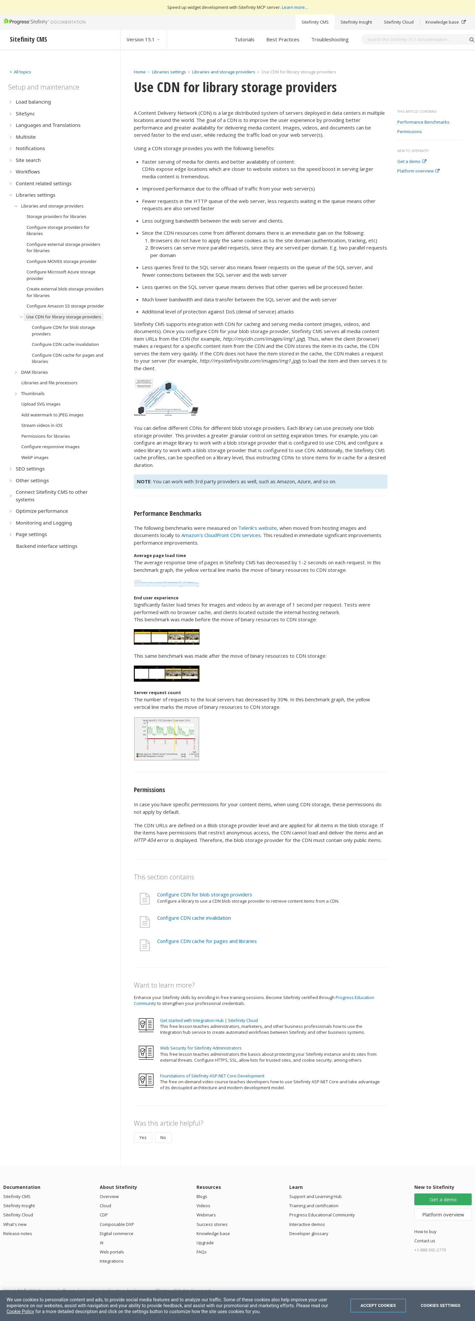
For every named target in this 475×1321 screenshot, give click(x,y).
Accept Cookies (378, 1305)
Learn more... (295, 7)
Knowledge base (445, 22)
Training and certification (314, 1206)
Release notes (17, 1233)
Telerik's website (257, 528)
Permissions (409, 131)
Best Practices (282, 39)
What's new (15, 1224)
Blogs (201, 1196)
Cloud (105, 1206)
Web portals (112, 1252)
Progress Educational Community (322, 1215)
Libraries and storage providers (223, 72)
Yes (143, 1137)
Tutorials (245, 39)
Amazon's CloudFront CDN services (221, 535)
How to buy (425, 1231)
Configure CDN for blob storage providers (204, 894)
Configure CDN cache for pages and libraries (207, 941)
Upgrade (205, 1243)
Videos (203, 1206)
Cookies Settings (441, 1305)
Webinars (206, 1215)
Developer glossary (308, 1233)
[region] (237, 1305)
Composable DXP (117, 1224)
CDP (104, 1215)
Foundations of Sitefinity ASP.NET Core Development (212, 1076)
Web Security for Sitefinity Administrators (201, 1048)
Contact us (424, 1241)
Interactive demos (307, 1224)
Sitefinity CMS (315, 22)
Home (140, 72)
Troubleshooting (330, 39)
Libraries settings (169, 72)
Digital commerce (117, 1233)
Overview (109, 1196)
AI (101, 1243)
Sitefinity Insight (356, 22)
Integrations (112, 1261)
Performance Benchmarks (423, 122)
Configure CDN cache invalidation (194, 917)
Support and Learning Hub (315, 1196)
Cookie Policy (20, 1311)
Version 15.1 (144, 39)
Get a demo (411, 161)
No (163, 1137)
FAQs (201, 1252)
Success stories (212, 1224)
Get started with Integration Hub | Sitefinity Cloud (209, 1020)
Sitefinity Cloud (399, 22)
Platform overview (418, 171)
